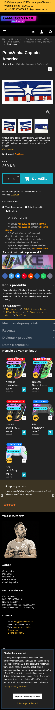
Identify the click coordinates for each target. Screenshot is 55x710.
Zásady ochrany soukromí (15, 686)
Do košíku (40, 178)
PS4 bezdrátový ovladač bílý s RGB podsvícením (13, 470)
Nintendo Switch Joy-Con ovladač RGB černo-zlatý (13, 428)
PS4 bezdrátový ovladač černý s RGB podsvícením (40, 428)
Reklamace (13, 630)
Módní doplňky (13, 312)
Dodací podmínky (16, 633)
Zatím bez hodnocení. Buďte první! (32, 64)
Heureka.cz (11, 309)
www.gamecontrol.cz (22, 627)
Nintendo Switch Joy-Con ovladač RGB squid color (40, 385)
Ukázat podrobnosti (27, 703)
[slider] (8, 64)
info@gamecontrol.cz (23, 621)
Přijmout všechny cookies (27, 696)
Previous (2, 495)
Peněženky (21, 315)
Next (52, 495)
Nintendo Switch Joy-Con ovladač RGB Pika (13, 384)
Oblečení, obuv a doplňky (35, 309)
